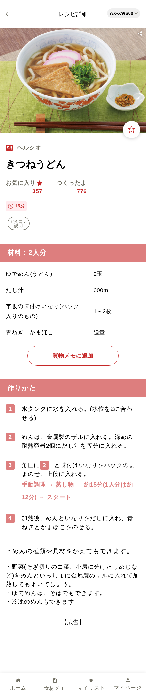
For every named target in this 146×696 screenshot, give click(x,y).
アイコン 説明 (18, 223)
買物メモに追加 (73, 355)
